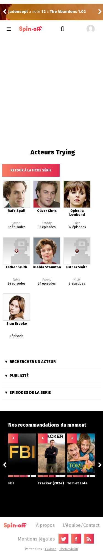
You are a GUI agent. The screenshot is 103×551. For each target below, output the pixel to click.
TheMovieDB (68, 549)
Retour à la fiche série (30, 170)
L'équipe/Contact (81, 525)
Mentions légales (36, 539)
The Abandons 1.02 (68, 11)
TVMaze (50, 549)
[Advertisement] (51, 91)
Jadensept (18, 11)
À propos (45, 525)
